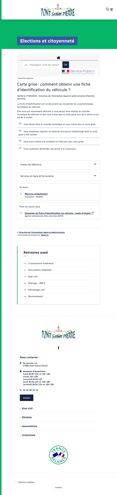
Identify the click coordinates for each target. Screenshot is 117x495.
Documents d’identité (38, 270)
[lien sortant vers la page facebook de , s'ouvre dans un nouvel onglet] (58, 348)
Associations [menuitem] (28, 426)
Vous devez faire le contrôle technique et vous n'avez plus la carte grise (57, 124)
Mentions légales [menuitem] (26, 482)
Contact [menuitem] (58, 487)
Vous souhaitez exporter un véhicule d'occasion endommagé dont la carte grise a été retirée (58, 133)
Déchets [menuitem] (26, 417)
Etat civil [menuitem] (26, 408)
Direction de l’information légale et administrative (42, 232)
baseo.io (44, 235)
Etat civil (31, 276)
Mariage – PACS (34, 283)
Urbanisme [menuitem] (27, 435)
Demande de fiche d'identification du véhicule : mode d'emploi (59, 213)
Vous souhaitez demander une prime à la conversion (47, 149)
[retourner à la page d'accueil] (58, 9)
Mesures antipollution (36, 194)
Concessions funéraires (39, 263)
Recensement (33, 296)
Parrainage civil (34, 289)
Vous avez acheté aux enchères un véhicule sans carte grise (51, 141)
